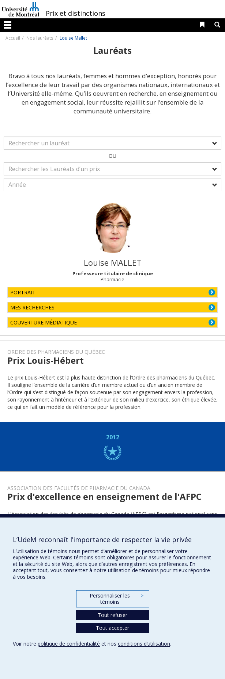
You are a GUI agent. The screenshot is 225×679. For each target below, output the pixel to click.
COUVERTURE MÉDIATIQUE (43, 322)
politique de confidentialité (69, 643)
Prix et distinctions (75, 13)
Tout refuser (112, 614)
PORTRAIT (22, 292)
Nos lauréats (39, 38)
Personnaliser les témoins (116, 599)
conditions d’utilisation (144, 643)
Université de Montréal (20, 9)
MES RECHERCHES (32, 307)
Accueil (12, 38)
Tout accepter (112, 627)
